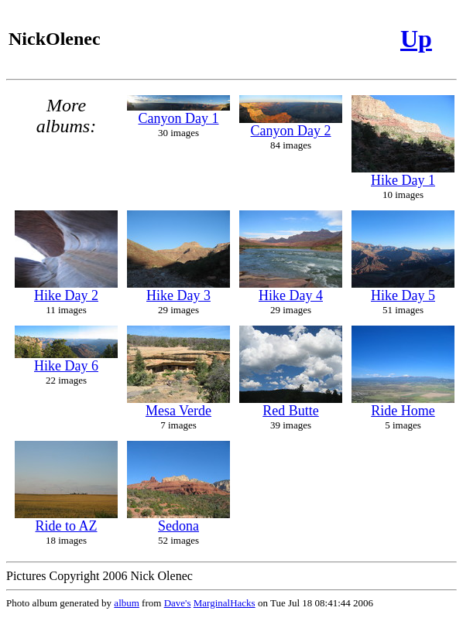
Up (416, 39)
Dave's (177, 603)
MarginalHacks (225, 603)
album (126, 603)
